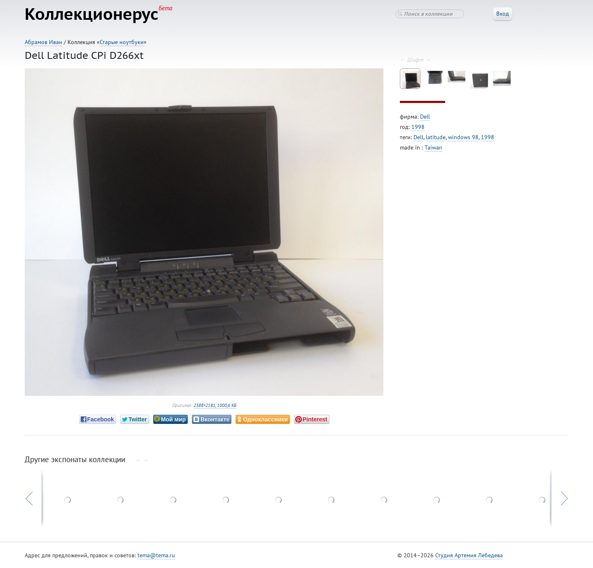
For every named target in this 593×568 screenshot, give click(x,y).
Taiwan (433, 147)
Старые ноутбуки (122, 42)
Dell (425, 116)
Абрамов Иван (43, 42)
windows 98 (463, 137)
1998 (418, 127)
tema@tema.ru (156, 555)
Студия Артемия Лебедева (469, 555)
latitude (436, 137)
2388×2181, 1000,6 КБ (215, 405)
